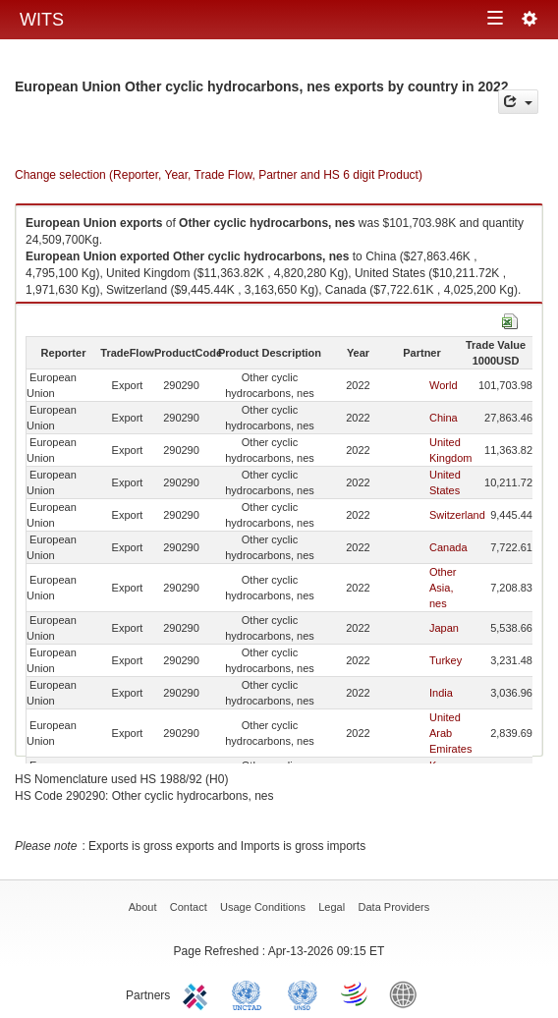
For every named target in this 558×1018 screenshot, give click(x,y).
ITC (198, 993)
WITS (42, 19)
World (443, 385)
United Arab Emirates (450, 733)
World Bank (407, 993)
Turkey (445, 660)
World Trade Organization (355, 993)
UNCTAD (250, 993)
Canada (448, 547)
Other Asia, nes (443, 587)
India (441, 693)
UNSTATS (302, 993)
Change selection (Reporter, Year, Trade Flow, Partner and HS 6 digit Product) (218, 175)
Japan (444, 628)
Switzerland (457, 515)
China (443, 418)
